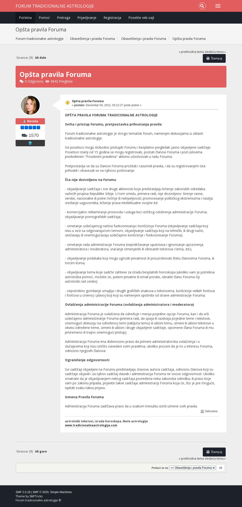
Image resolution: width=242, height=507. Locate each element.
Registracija (112, 17)
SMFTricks (36, 496)
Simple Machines (61, 492)
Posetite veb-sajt (141, 17)
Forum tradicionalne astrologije (55, 6)
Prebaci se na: (160, 467)
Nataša (32, 121)
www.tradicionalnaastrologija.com (91, 425)
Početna (25, 17)
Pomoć (44, 17)
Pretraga (63, 17)
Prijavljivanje (86, 17)
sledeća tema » (215, 52)
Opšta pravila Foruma (88, 101)
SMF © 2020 (41, 492)
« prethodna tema (191, 52)
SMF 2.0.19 (23, 492)
